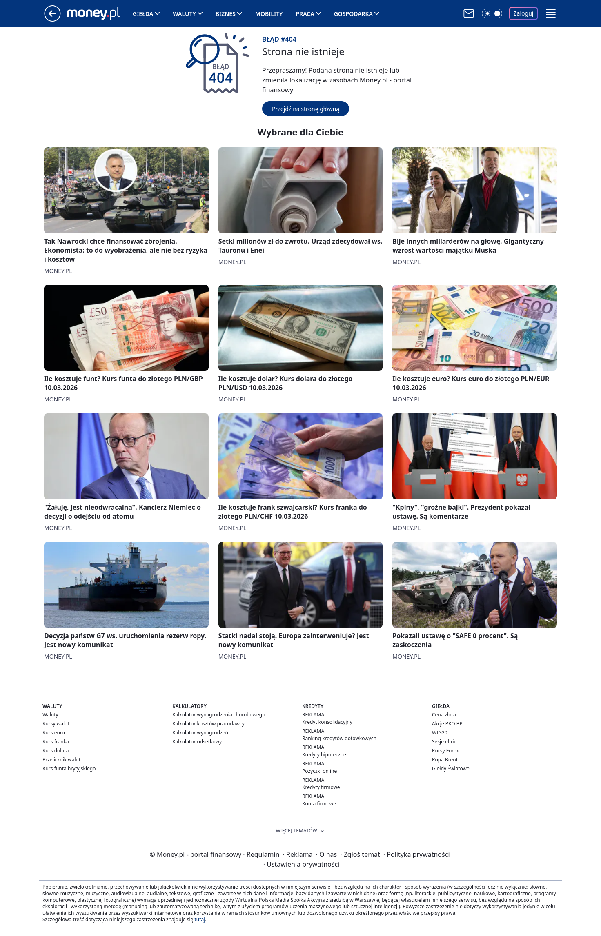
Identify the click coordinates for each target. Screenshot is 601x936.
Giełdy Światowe (451, 768)
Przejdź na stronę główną (305, 109)
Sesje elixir (444, 741)
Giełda (143, 14)
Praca (305, 14)
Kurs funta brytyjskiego (69, 768)
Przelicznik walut (61, 759)
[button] (550, 13)
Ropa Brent (445, 759)
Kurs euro (53, 732)
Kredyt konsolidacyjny (327, 722)
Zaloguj (524, 13)
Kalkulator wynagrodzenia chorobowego (218, 714)
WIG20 (439, 732)
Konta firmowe (319, 803)
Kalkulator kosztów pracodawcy (208, 723)
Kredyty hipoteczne (324, 754)
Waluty (184, 14)
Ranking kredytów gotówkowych (339, 738)
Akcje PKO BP (447, 723)
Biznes (226, 14)
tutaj (199, 919)
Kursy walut (55, 723)
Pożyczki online (319, 770)
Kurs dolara (55, 750)
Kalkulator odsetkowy (197, 741)
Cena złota (444, 714)
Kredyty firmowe (321, 787)
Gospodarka (353, 14)
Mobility (269, 14)
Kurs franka (55, 741)
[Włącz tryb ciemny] (492, 13)
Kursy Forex (445, 750)
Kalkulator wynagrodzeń (200, 732)
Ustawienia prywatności (301, 864)
